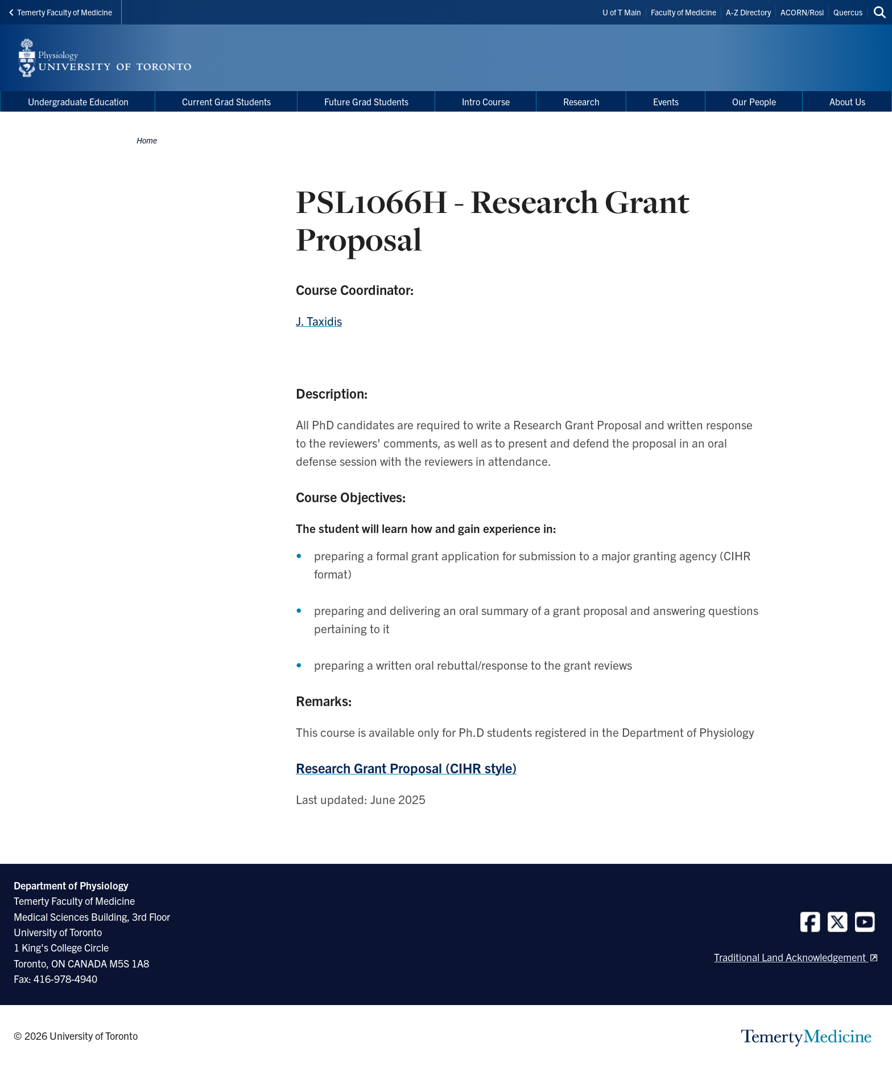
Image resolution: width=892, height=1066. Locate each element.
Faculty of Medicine (683, 12)
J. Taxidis (319, 320)
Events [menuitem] (666, 101)
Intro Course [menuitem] (486, 101)
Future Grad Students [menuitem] (366, 101)
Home (147, 140)
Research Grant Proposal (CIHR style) (406, 767)
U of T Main (621, 12)
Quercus (847, 12)
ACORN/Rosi (802, 12)
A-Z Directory (748, 12)
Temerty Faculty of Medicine (60, 12)
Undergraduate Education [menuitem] (78, 101)
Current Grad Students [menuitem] (226, 101)
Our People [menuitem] (754, 101)
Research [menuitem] (581, 101)
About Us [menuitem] (847, 101)
